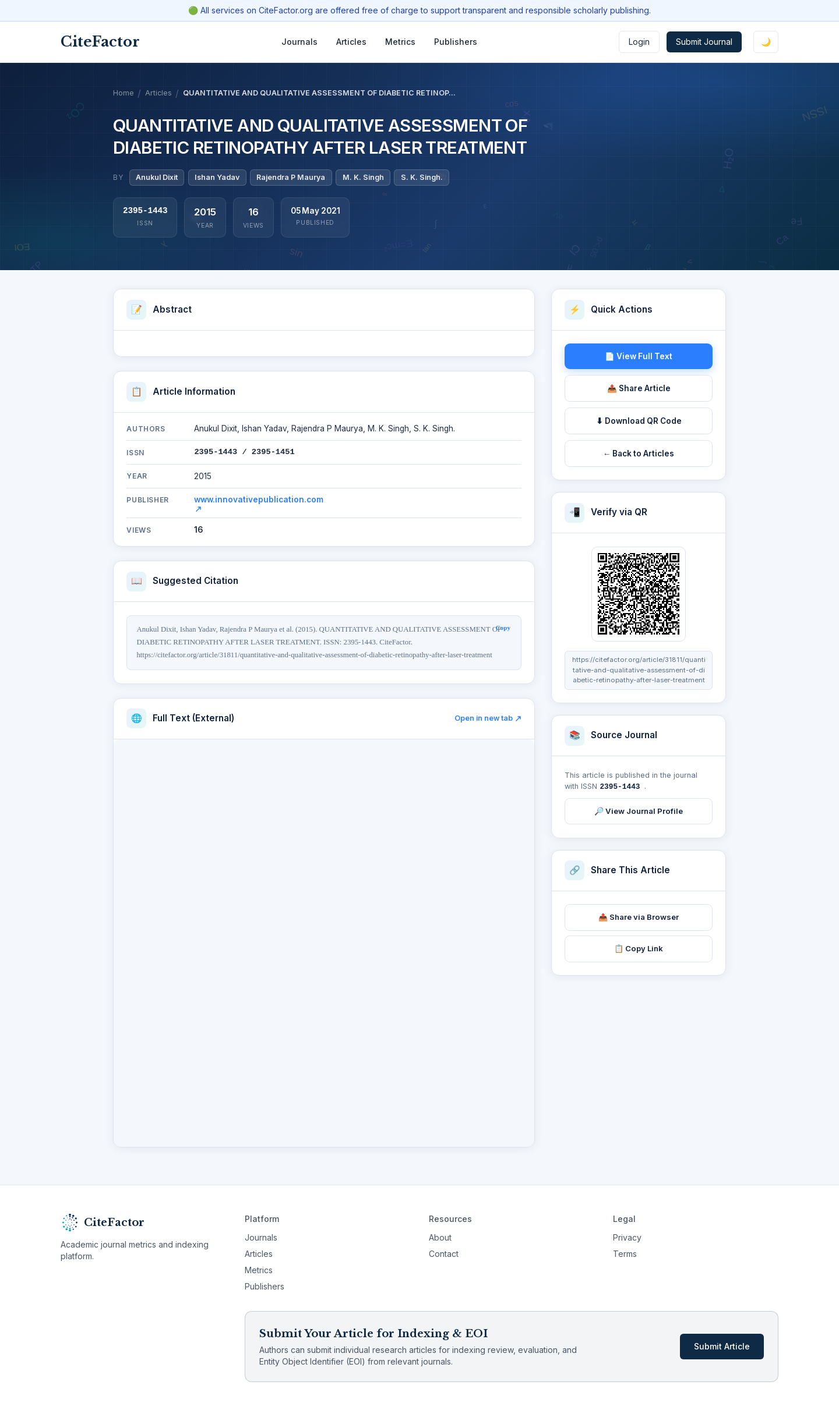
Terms (625, 1254)
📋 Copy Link (638, 947)
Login (639, 42)
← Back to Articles (639, 453)
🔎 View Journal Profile (638, 810)
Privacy (627, 1237)
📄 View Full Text (638, 356)
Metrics (400, 42)
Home (123, 92)
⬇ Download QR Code (639, 421)
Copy (503, 627)
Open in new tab (487, 718)
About (440, 1237)
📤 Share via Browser (638, 916)
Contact (444, 1254)
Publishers (455, 42)
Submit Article (722, 1346)
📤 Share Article (639, 388)
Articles (351, 42)
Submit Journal (704, 42)
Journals (299, 42)
